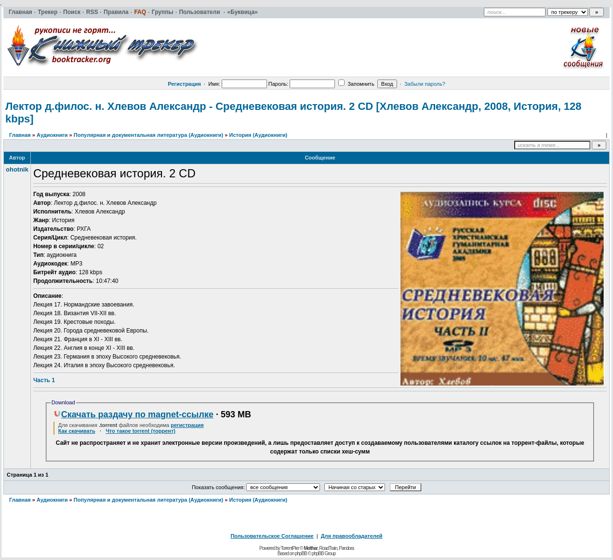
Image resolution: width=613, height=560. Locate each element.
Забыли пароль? (424, 84)
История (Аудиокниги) (258, 135)
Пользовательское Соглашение (271, 536)
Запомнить (356, 84)
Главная (20, 135)
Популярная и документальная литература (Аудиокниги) (148, 135)
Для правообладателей (352, 536)
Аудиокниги (52, 135)
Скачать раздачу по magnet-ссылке (133, 414)
